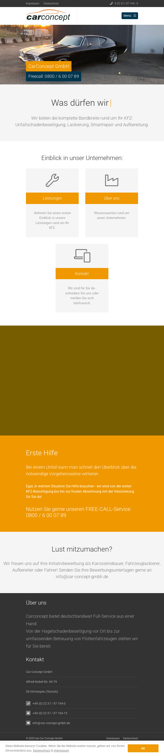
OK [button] (143, 748)
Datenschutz (51, 3)
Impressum (32, 3)
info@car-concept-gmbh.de (51, 723)
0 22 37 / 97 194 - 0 (124, 3)
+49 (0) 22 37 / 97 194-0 (49, 703)
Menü (130, 15)
